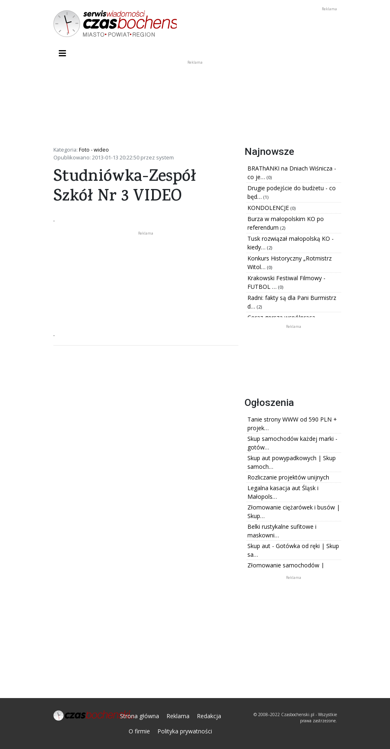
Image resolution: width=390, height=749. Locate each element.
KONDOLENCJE (269, 208)
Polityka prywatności (184, 731)
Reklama (177, 716)
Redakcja (209, 716)
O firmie (139, 731)
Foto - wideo (94, 149)
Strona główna (139, 716)
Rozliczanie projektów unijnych (288, 477)
